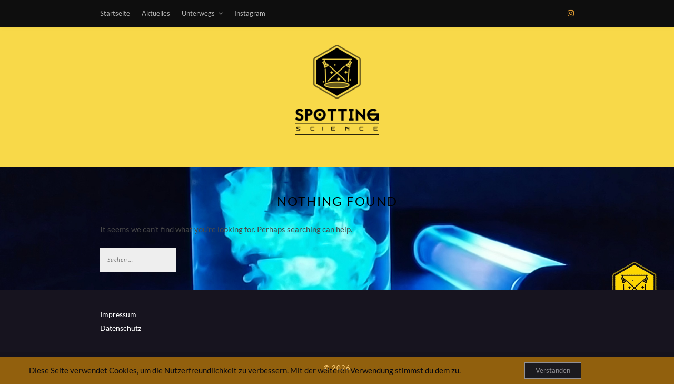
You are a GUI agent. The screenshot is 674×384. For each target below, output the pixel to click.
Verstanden (553, 370)
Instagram (249, 13)
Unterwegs (198, 13)
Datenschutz (120, 327)
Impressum (118, 314)
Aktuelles (156, 13)
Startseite (115, 13)
